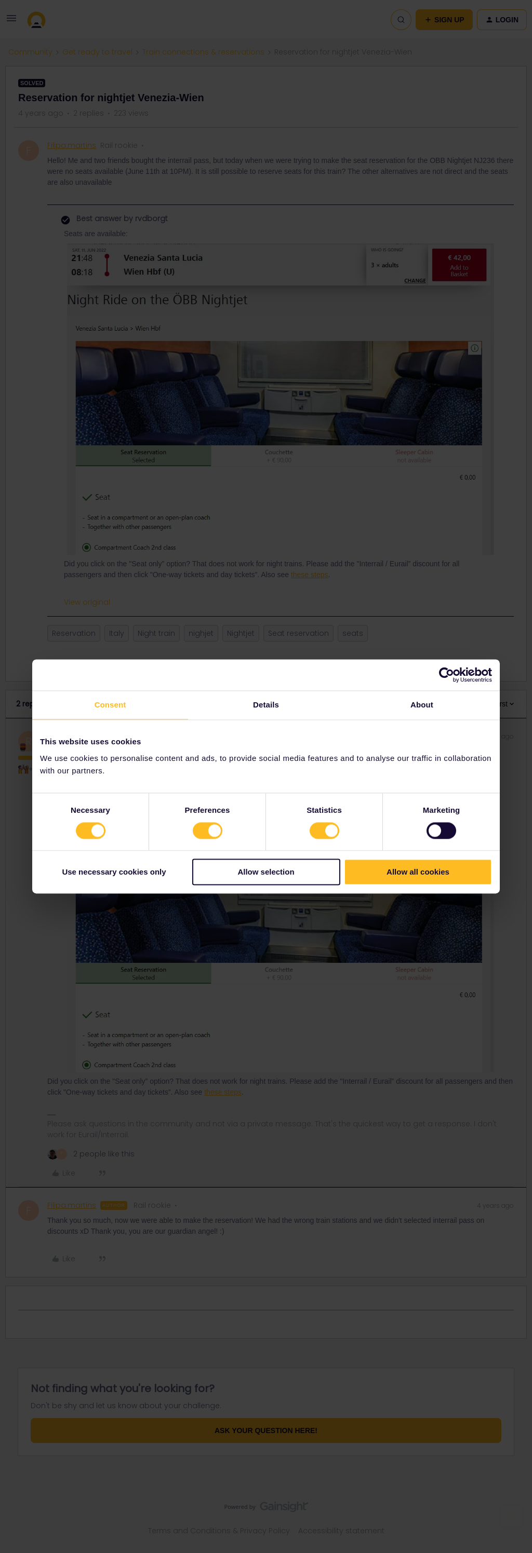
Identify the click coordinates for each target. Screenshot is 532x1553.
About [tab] (421, 704)
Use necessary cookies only (114, 872)
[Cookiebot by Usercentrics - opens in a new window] (446, 675)
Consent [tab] (110, 704)
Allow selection (265, 872)
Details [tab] (266, 704)
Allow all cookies (418, 872)
